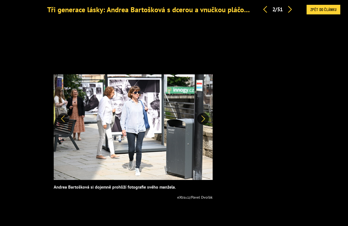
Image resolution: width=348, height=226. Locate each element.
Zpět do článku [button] (323, 9)
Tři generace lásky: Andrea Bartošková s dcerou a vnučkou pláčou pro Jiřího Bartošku (177, 9)
